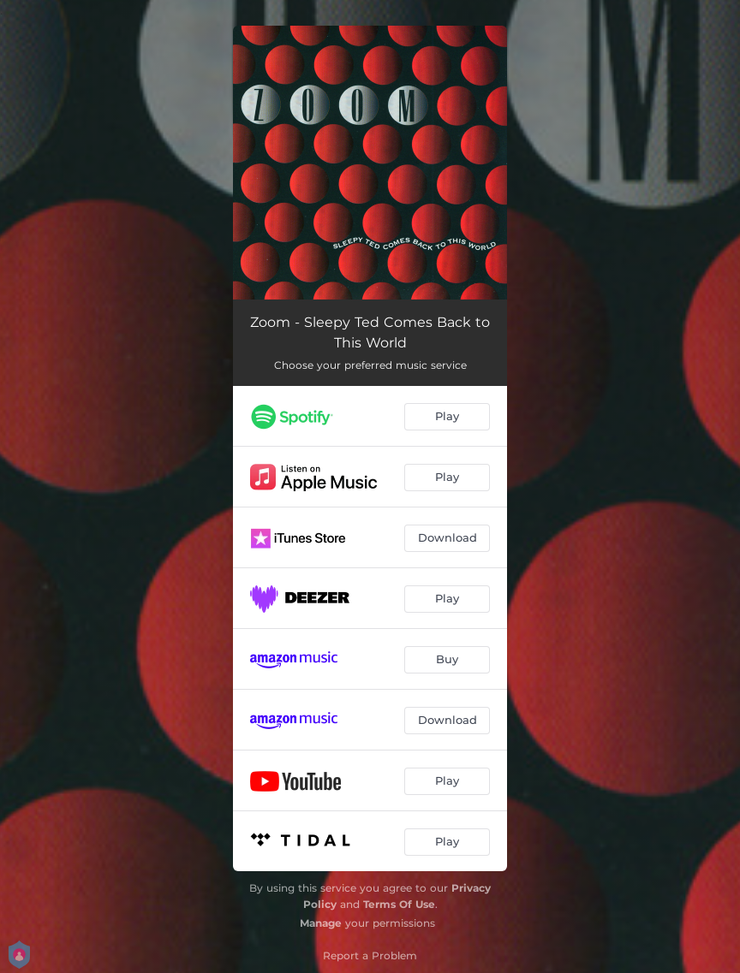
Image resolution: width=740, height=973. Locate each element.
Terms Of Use (399, 904)
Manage (321, 923)
